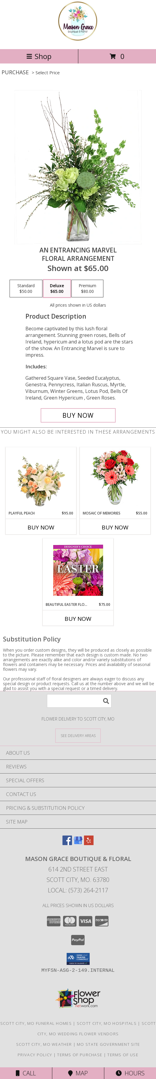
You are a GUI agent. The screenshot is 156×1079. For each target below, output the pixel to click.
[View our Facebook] (67, 843)
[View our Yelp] (89, 843)
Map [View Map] (78, 1073)
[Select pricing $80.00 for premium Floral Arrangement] (87, 288)
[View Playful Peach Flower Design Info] (41, 479)
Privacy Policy (35, 1054)
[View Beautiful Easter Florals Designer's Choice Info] (78, 570)
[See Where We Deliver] (78, 735)
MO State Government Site (108, 1044)
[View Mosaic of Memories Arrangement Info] (115, 479)
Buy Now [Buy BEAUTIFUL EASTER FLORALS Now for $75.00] (78, 619)
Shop (38, 56)
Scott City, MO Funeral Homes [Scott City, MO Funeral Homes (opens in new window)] (36, 1023)
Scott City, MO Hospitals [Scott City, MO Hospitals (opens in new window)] (107, 1023)
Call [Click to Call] (26, 1073)
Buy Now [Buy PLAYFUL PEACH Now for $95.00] (40, 527)
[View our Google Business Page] (78, 843)
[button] (78, 959)
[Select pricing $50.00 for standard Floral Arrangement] (26, 288)
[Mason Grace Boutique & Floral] (78, 40)
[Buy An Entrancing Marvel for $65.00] (78, 415)
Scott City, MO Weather (44, 1044)
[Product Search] (79, 701)
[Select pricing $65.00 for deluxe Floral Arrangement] (57, 288)
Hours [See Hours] (130, 1073)
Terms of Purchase (79, 1054)
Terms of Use (122, 1054)
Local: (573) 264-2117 (78, 890)
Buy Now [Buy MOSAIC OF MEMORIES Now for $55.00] (115, 527)
